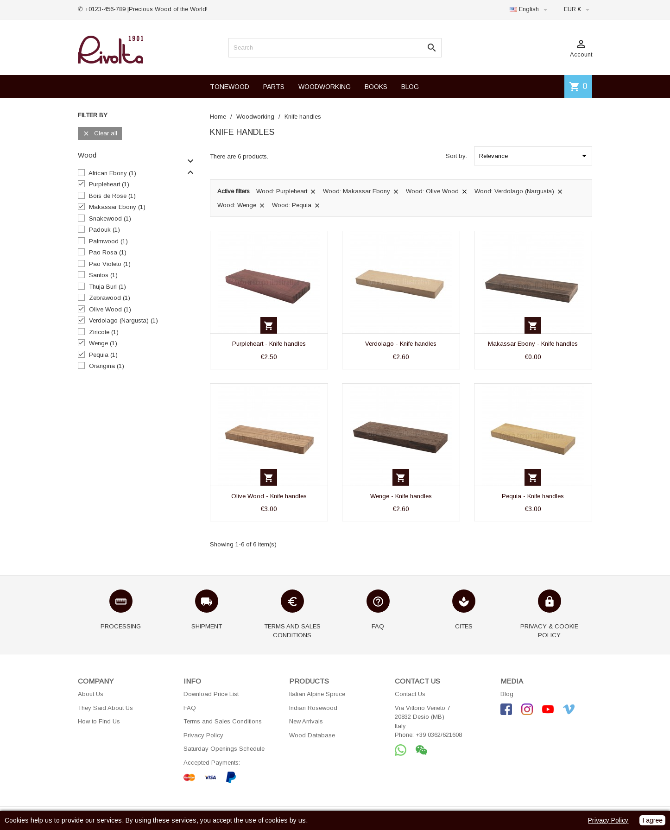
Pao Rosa (107, 252)
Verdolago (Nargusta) (123, 320)
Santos (103, 275)
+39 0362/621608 (439, 734)
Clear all (99, 134)
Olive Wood (110, 309)
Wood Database (312, 735)
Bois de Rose (112, 195)
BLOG (410, 86)
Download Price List (211, 694)
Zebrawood (109, 297)
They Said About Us (105, 707)
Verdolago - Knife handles (400, 343)
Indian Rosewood (313, 707)
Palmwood (108, 241)
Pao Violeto (110, 263)
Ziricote (104, 332)
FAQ (189, 707)
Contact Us (410, 694)
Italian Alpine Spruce (317, 694)
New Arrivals (306, 721)
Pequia (103, 354)
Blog (506, 694)
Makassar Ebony (117, 206)
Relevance (534, 155)
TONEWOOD (229, 86)
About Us (90, 694)
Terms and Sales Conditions (222, 721)
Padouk (104, 229)
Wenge (103, 343)
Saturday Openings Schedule (224, 748)
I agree (652, 820)
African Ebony (112, 173)
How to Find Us (99, 721)
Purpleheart (109, 184)
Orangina (106, 365)
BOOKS (376, 86)
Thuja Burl (107, 286)
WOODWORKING (324, 86)
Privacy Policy (203, 735)
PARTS (273, 86)
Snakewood (110, 218)
